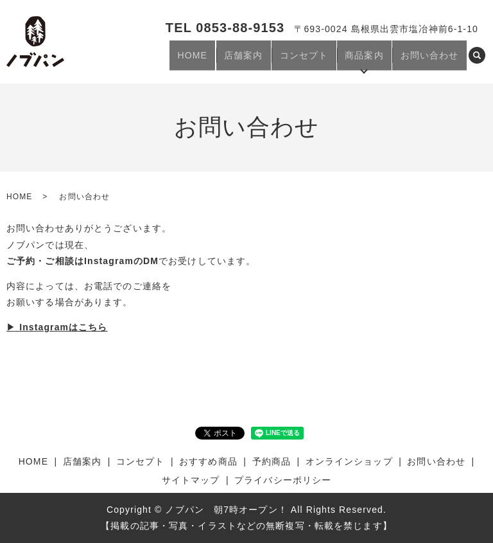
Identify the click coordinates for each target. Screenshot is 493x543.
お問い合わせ (433, 60)
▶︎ (57, 327)
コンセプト (321, 60)
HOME (224, 60)
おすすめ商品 (208, 461)
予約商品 (271, 461)
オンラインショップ (349, 461)
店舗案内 (267, 60)
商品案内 (375, 60)
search (477, 60)
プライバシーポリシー (282, 480)
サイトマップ (191, 480)
